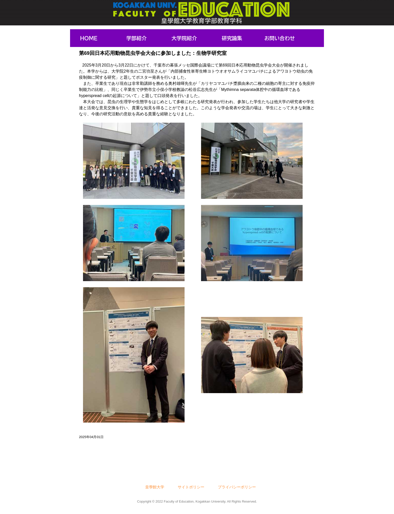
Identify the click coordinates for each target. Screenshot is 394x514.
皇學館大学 (154, 487)
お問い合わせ (280, 38)
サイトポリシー (191, 487)
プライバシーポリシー (237, 487)
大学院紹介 (184, 38)
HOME (88, 38)
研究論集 (232, 38)
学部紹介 (136, 38)
